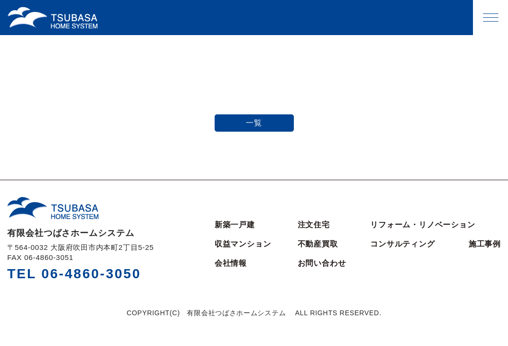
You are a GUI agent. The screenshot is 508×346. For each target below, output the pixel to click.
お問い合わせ (322, 263)
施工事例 (485, 244)
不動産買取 (318, 244)
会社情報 (231, 263)
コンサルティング (402, 244)
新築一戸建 (235, 225)
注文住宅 (314, 225)
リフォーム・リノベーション (422, 225)
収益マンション (243, 244)
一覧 (254, 123)
